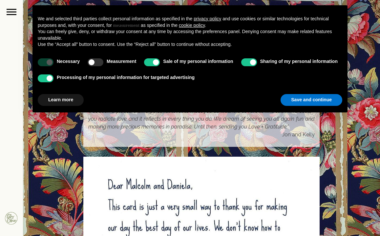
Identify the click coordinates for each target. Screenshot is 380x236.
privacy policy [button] (207, 18)
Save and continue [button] (311, 99)
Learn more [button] (60, 99)
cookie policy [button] (192, 25)
